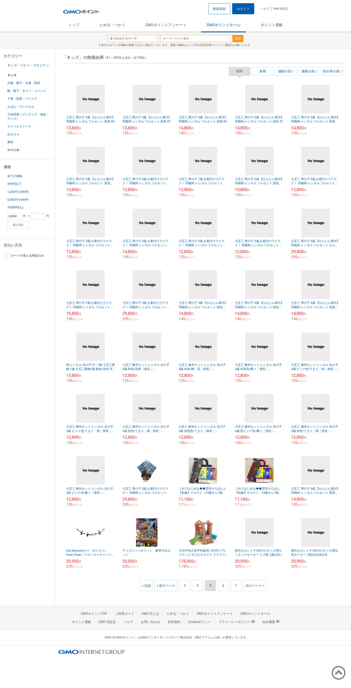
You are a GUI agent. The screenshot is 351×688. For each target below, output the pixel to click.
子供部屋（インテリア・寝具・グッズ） (28, 116)
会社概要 (270, 622)
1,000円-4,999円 (18, 192)
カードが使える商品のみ (25, 255)
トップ (74, 25)
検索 (238, 38)
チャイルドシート (19, 126)
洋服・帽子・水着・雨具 (23, 83)
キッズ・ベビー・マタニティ (28, 65)
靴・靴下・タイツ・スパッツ (26, 91)
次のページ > (254, 585)
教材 (10, 142)
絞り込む (18, 224)
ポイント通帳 (272, 25)
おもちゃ (13, 134)
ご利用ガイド (124, 613)
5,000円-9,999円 (18, 199)
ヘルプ (265, 8)
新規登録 (219, 9)
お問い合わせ (150, 622)
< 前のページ (166, 585)
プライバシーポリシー (236, 622)
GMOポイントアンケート (166, 25)
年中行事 (13, 150)
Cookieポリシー (199, 622)
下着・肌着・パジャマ (22, 98)
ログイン (243, 9)
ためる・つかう (112, 25)
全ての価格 (14, 176)
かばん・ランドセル (20, 106)
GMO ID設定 (280, 8)
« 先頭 (146, 585)
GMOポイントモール (224, 25)
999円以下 (14, 184)
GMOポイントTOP (94, 613)
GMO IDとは (150, 613)
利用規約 (174, 622)
